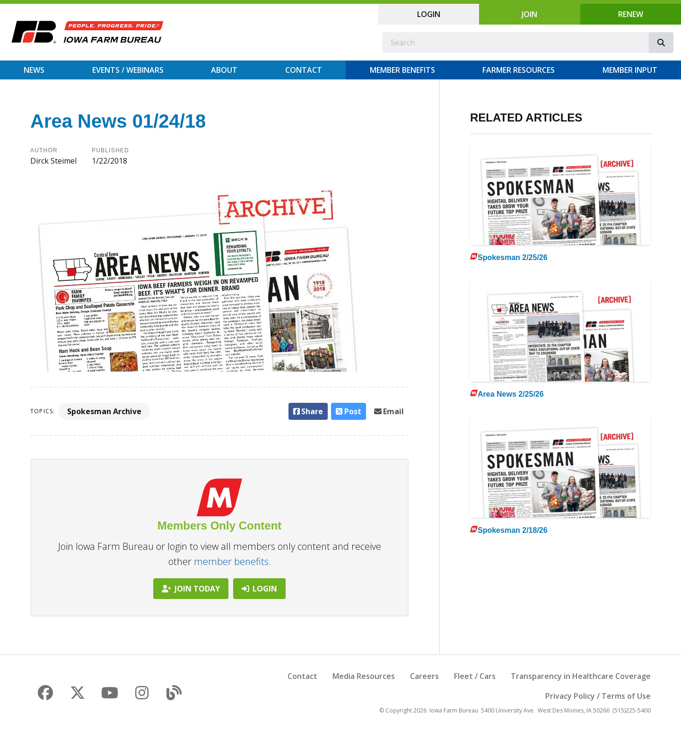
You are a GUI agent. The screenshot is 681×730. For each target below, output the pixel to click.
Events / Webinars (128, 70)
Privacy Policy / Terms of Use (598, 696)
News (34, 70)
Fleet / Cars (475, 676)
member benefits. (232, 561)
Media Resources (363, 676)
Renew (630, 14)
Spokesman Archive (104, 411)
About (224, 70)
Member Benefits (402, 70)
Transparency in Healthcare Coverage (581, 676)
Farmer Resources (518, 70)
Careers (424, 676)
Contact (303, 70)
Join (529, 14)
